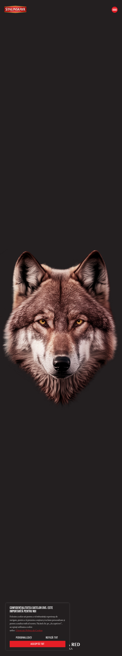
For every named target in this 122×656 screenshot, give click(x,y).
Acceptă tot (37, 644)
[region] (37, 626)
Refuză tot (52, 637)
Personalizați (24, 637)
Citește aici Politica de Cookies (29, 630)
